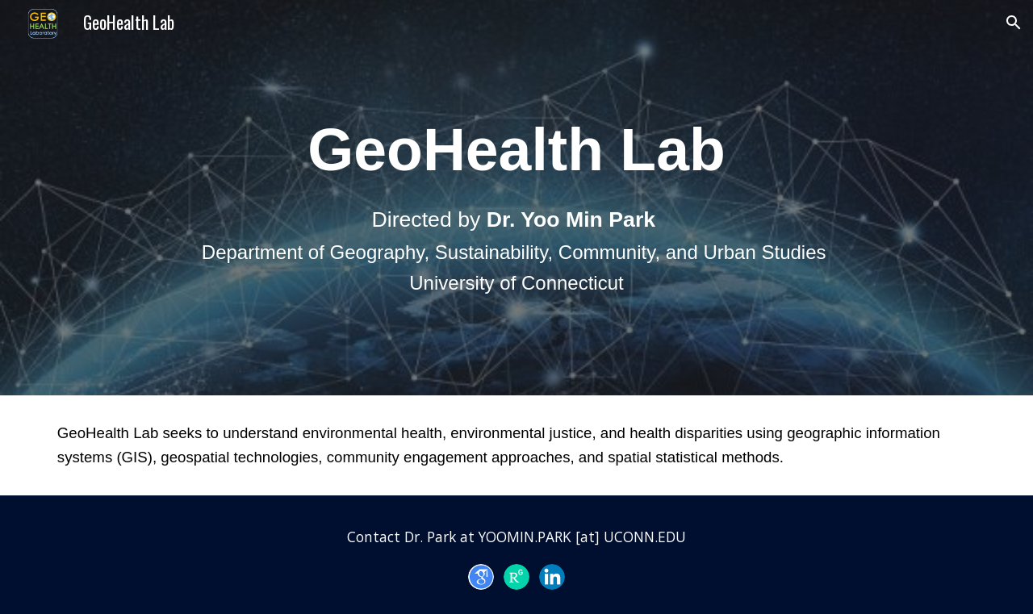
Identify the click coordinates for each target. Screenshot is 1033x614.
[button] (1013, 22)
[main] (516, 198)
